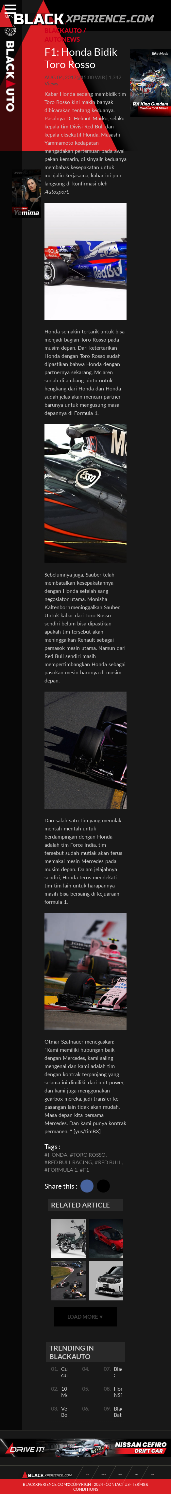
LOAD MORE (85, 1316)
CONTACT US (117, 1484)
